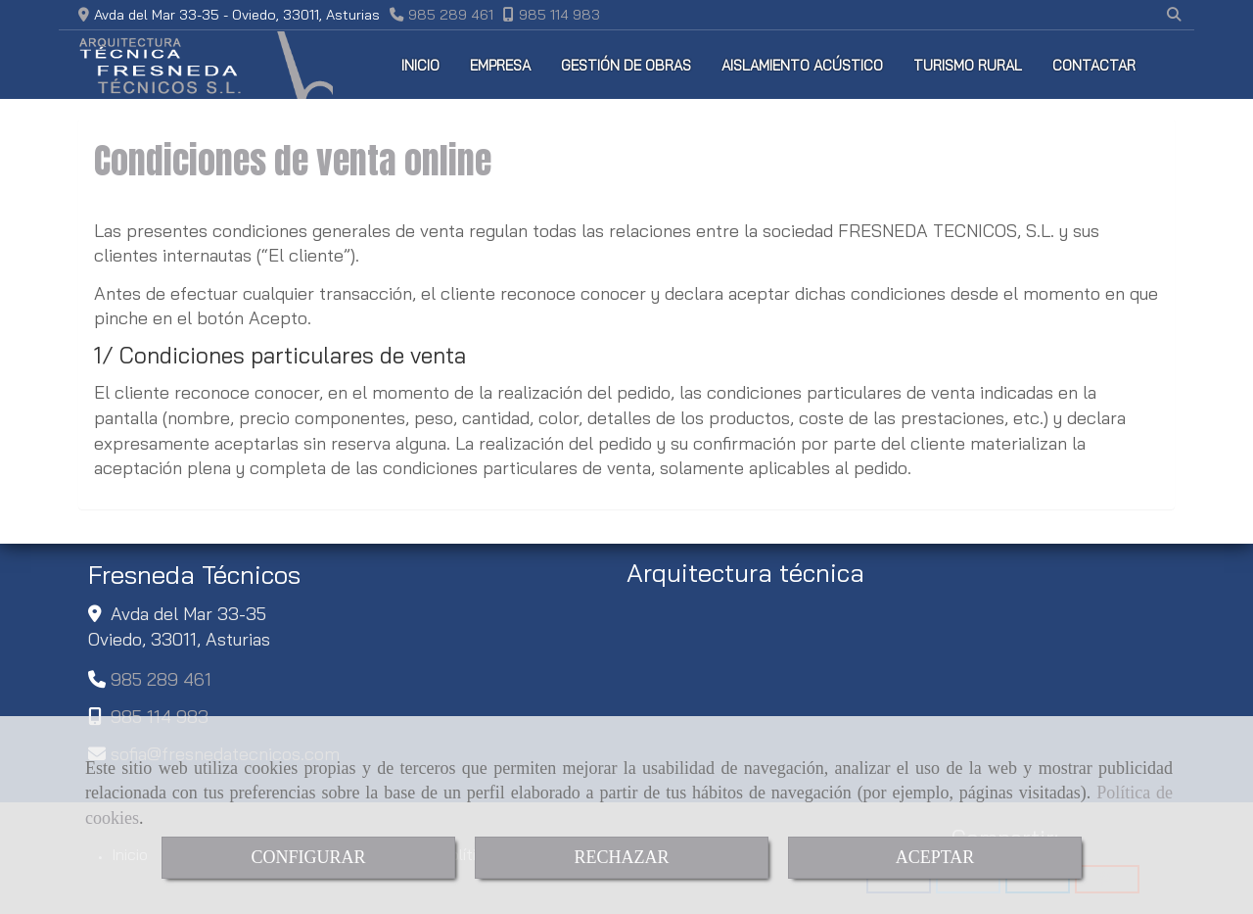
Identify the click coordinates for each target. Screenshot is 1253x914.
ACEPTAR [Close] (935, 857)
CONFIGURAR (308, 857)
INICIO (420, 65)
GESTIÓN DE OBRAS (626, 65)
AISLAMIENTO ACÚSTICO (802, 65)
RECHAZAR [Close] (621, 857)
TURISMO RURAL (967, 65)
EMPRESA (500, 65)
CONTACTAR (1094, 65)
